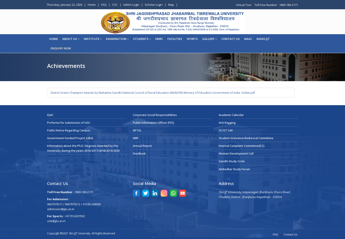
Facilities (174, 39)
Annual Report (142, 146)
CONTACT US (230, 39)
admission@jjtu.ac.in (60, 209)
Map (171, 5)
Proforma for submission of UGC (68, 123)
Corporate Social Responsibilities (155, 115)
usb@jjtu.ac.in (56, 221)
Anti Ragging (227, 123)
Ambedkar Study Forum (234, 169)
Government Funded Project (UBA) (70, 138)
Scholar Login (154, 5)
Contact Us (290, 234)
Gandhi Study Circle (232, 161)
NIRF (136, 138)
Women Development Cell (236, 153)
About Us (70, 39)
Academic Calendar (231, 115)
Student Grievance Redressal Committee (246, 138)
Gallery (209, 39)
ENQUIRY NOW (61, 48)
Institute (93, 39)
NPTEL (137, 130)
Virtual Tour (244, 5)
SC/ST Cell (226, 130)
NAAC (248, 39)
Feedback (139, 153)
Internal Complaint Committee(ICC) (241, 146)
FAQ (103, 5)
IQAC (50, 115)
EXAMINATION (117, 39)
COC (115, 5)
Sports (192, 39)
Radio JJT (263, 39)
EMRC (159, 39)
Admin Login (131, 5)
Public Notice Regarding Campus (68, 130)
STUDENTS (142, 39)
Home (92, 5)
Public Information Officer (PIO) (153, 123)
